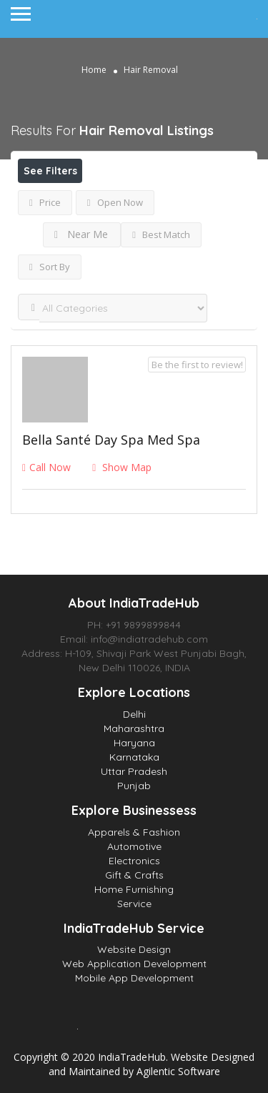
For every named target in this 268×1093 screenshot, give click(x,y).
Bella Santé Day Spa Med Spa (111, 439)
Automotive (134, 846)
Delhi (134, 714)
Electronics (134, 860)
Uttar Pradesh (134, 771)
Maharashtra (134, 728)
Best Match (161, 234)
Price (45, 202)
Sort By (49, 266)
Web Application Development (134, 963)
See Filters (50, 170)
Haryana (134, 742)
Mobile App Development (134, 977)
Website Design (134, 949)
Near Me (81, 234)
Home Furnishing (134, 889)
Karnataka (134, 757)
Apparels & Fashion (134, 832)
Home (93, 70)
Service (134, 903)
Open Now (115, 202)
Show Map (122, 467)
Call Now (46, 467)
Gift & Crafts (134, 875)
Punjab (134, 785)
